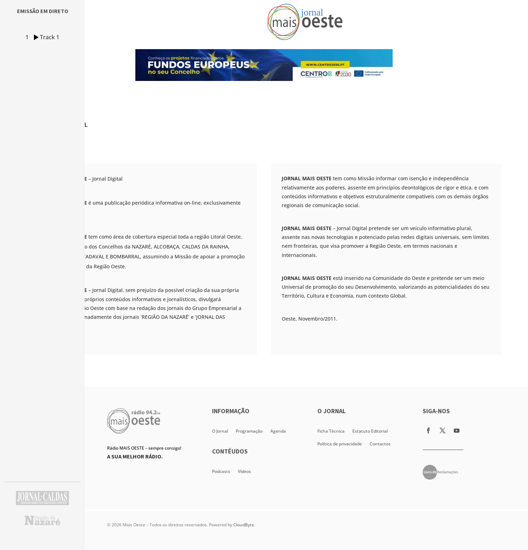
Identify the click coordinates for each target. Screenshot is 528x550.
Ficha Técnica (331, 431)
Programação (249, 431)
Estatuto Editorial (370, 431)
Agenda (278, 431)
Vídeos (244, 471)
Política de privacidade (339, 444)
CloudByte (243, 525)
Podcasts (221, 471)
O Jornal (220, 431)
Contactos (380, 444)
